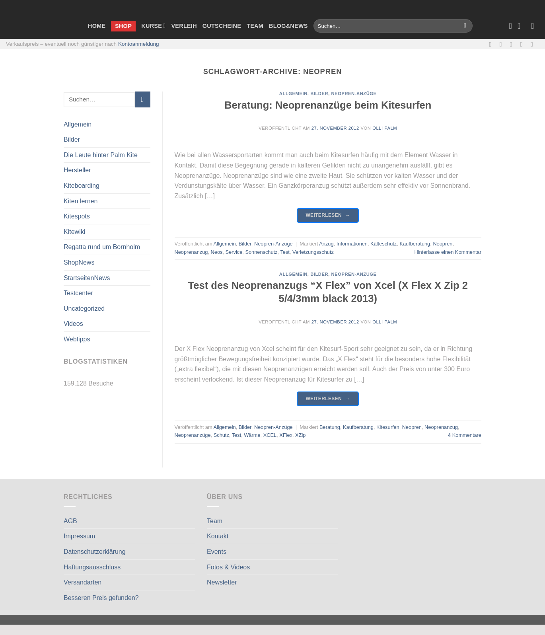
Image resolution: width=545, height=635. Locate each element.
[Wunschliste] (510, 26)
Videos (73, 323)
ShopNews (79, 262)
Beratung (329, 427)
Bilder (72, 139)
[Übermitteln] (465, 26)
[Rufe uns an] (523, 44)
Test (284, 252)
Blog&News (288, 26)
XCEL (269, 435)
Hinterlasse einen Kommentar (447, 252)
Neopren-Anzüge (353, 93)
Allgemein (77, 124)
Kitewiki (74, 231)
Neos (217, 252)
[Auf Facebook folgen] (492, 44)
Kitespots (77, 216)
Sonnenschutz (261, 252)
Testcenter (78, 293)
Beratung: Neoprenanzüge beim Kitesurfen (327, 105)
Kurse (153, 25)
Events (216, 551)
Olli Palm (384, 128)
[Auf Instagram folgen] (503, 44)
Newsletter (222, 582)
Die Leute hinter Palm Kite (101, 155)
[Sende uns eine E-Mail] (513, 44)
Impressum (79, 536)
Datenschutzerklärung (95, 551)
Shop (123, 25)
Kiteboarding (81, 185)
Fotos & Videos (228, 567)
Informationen (352, 244)
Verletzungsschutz (313, 252)
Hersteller (77, 170)
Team (255, 26)
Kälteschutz (383, 244)
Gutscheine (221, 26)
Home (96, 26)
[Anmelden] (535, 26)
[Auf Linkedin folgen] (534, 44)
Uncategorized (84, 308)
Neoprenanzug (191, 252)
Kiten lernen (80, 201)
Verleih (184, 26)
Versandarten (82, 582)
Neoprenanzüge (193, 435)
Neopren (442, 244)
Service (234, 252)
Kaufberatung (414, 244)
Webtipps (77, 339)
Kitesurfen (387, 427)
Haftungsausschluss (92, 567)
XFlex (285, 435)
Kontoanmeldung (138, 44)
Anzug (326, 244)
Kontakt (217, 536)
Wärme (252, 435)
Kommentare (464, 435)
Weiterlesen (328, 215)
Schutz (221, 435)
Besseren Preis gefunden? (101, 597)
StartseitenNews (87, 278)
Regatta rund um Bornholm (102, 246)
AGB (70, 521)
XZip (300, 435)
